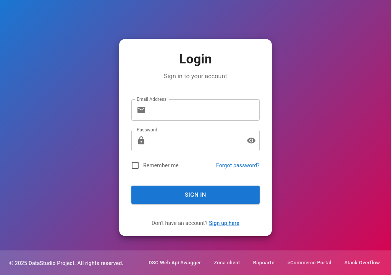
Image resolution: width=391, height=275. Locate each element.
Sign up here (224, 223)
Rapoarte (263, 263)
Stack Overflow (362, 263)
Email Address (151, 99)
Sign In (195, 195)
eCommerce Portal (309, 263)
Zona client (227, 263)
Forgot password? (238, 165)
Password (147, 129)
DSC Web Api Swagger (175, 263)
